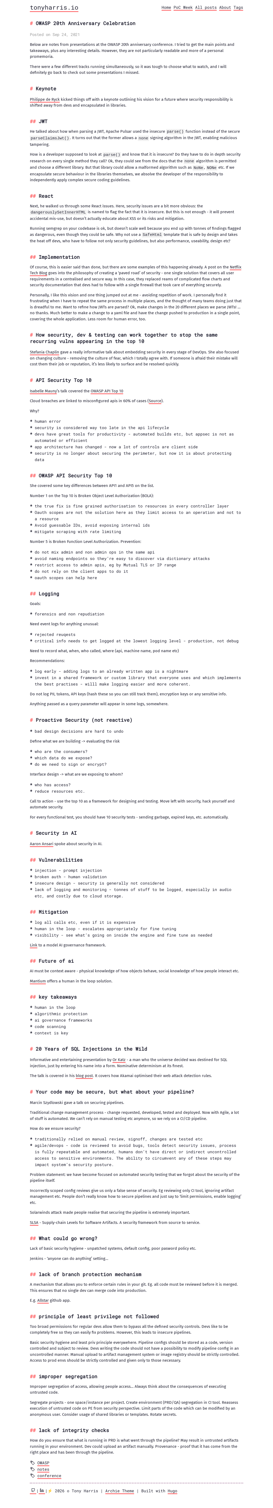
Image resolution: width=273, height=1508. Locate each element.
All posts (206, 7)
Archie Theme (119, 1488)
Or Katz (119, 1057)
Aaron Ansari (41, 842)
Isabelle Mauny (43, 389)
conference (49, 1473)
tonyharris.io (54, 7)
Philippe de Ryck (45, 99)
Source (155, 399)
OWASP (43, 1460)
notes (43, 1467)
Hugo (172, 1488)
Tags (238, 7)
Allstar (43, 1298)
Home (166, 7)
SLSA (34, 1220)
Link (33, 943)
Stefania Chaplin (44, 350)
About (225, 7)
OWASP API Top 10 (107, 389)
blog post (84, 1073)
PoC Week (183, 7)
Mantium (38, 979)
